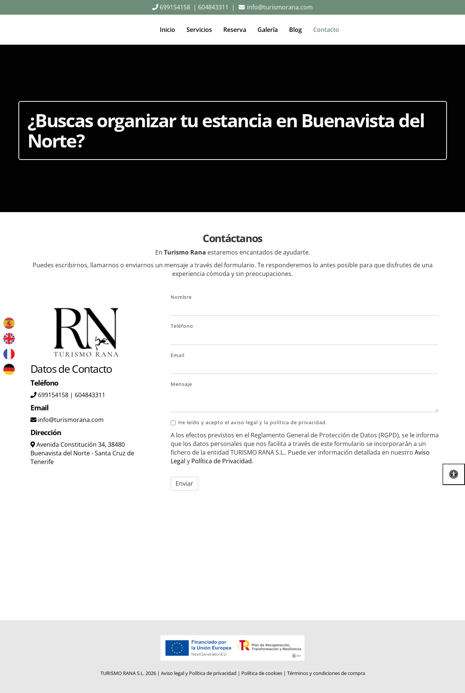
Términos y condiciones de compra (326, 673)
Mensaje (181, 384)
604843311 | (216, 7)
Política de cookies (261, 673)
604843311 (90, 395)
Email (178, 355)
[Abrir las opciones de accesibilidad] (453, 474)
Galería (267, 30)
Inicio (167, 30)
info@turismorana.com (279, 7)
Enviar (184, 483)
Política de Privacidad (221, 461)
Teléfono (182, 325)
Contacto (326, 30)
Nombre (181, 297)
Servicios (199, 30)
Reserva (234, 30)
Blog (295, 30)
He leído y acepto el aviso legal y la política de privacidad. (249, 422)
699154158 (174, 7)
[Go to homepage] (22, 30)
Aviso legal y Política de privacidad (198, 673)
